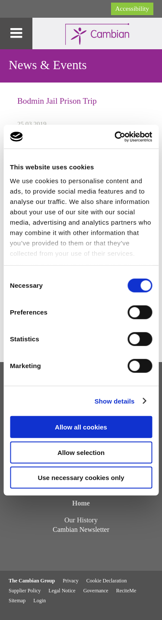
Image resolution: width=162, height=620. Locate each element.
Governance (95, 591)
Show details (115, 400)
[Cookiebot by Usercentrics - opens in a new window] (115, 136)
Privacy (71, 581)
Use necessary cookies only (81, 477)
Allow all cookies (81, 427)
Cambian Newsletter (81, 529)
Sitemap (17, 601)
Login (39, 601)
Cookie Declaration (106, 581)
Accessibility (132, 8)
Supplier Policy (25, 591)
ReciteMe (126, 591)
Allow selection (81, 452)
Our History (81, 520)
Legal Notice (61, 591)
